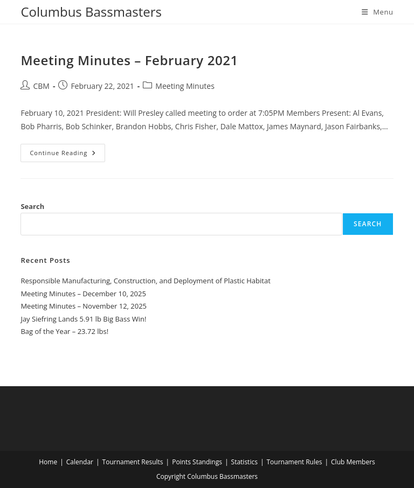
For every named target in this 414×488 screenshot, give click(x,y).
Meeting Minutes (184, 86)
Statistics (244, 461)
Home (48, 461)
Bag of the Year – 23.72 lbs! (64, 331)
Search (32, 206)
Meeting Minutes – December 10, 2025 (83, 293)
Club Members (353, 461)
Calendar (79, 461)
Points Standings (197, 461)
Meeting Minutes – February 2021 (129, 60)
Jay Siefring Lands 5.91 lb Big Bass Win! (83, 319)
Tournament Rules (294, 461)
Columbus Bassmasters (91, 11)
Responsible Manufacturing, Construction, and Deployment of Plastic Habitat (145, 280)
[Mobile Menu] (378, 12)
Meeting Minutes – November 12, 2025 (83, 306)
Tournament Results (132, 461)
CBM (41, 86)
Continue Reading (67, 155)
